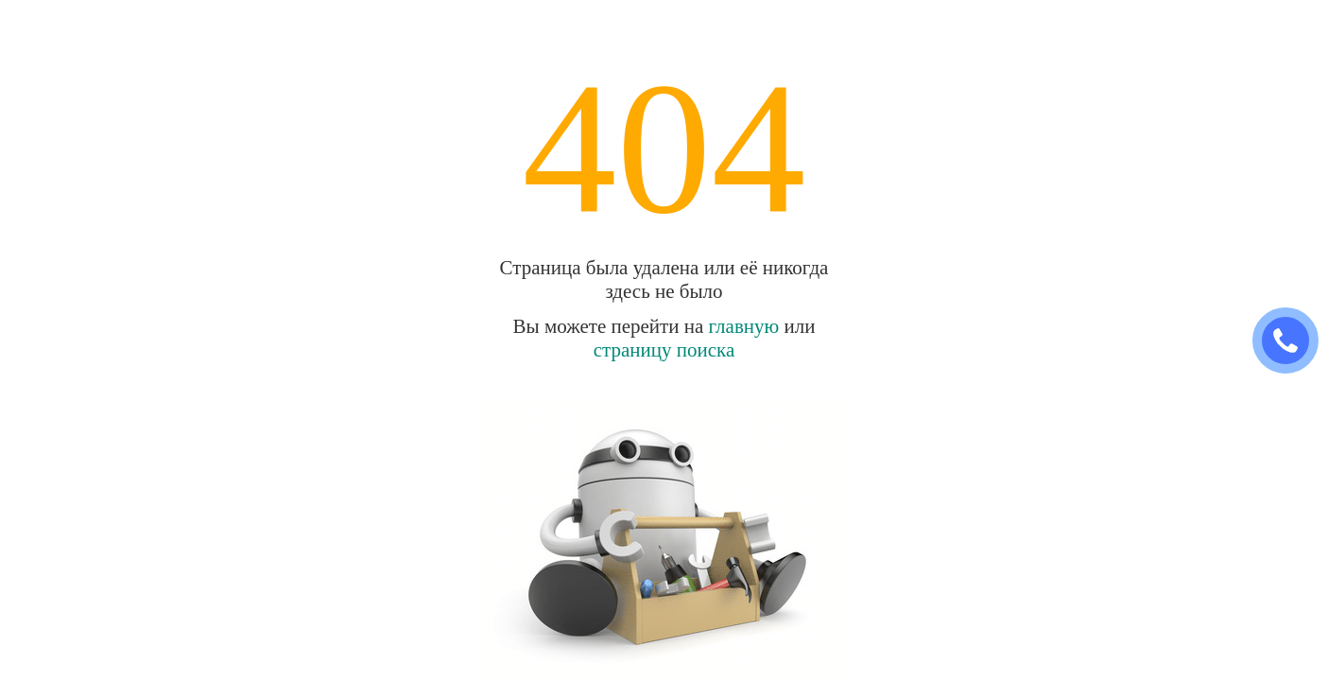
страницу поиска (664, 350)
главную (744, 326)
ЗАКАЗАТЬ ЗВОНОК (1293, 341)
